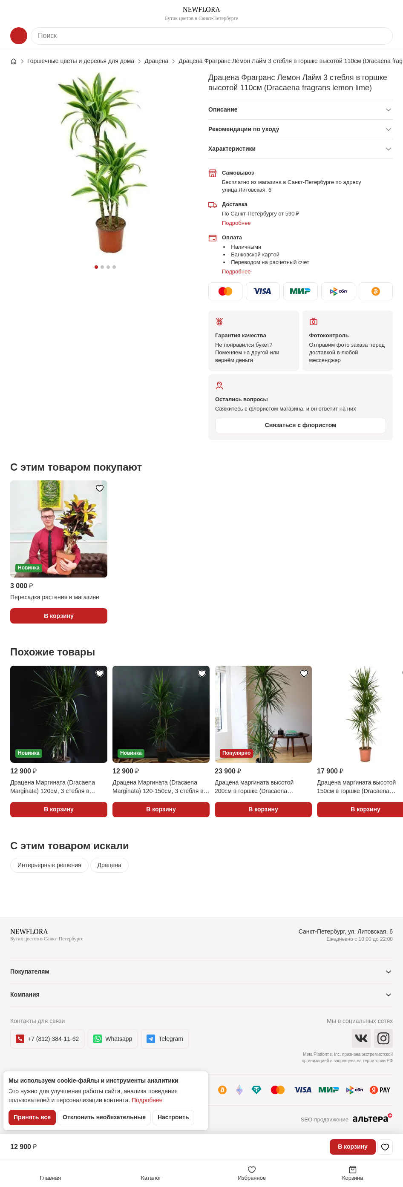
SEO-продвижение (347, 1120)
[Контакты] (384, 13)
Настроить (173, 1117)
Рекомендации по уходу (243, 129)
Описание (223, 109)
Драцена (109, 865)
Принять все (32, 1117)
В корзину (353, 1146)
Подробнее (236, 223)
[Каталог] (18, 35)
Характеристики (232, 148)
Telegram (165, 1039)
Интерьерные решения (49, 865)
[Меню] (18, 13)
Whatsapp (112, 1039)
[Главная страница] (18, 61)
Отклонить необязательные (104, 1117)
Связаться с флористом (301, 425)
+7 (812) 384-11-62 (47, 1039)
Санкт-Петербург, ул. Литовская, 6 (346, 931)
